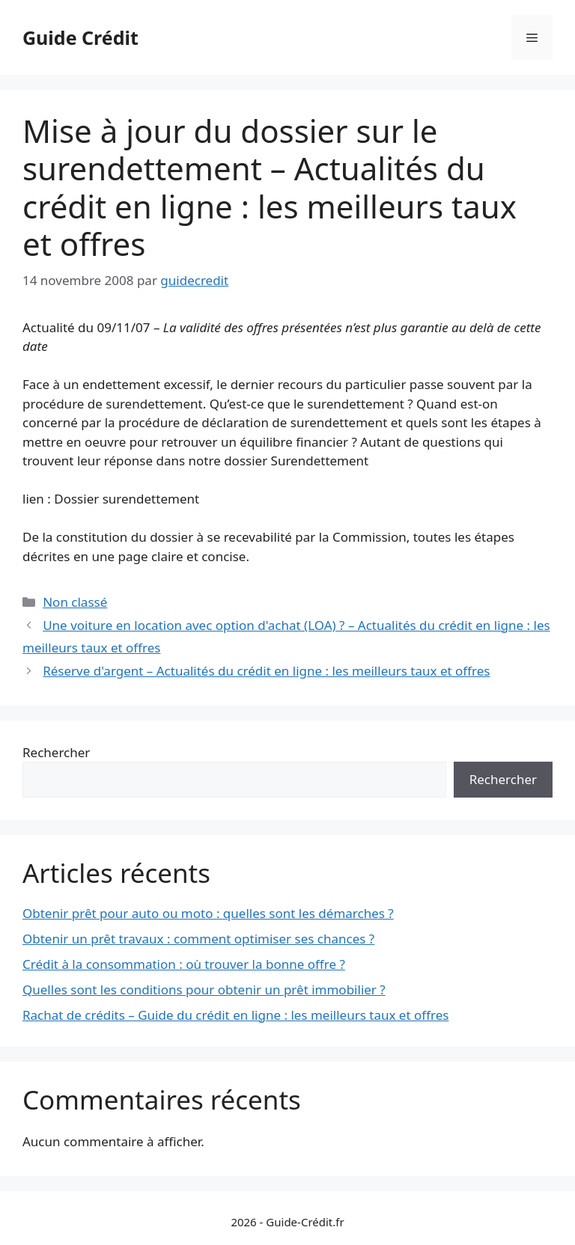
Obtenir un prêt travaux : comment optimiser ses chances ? (198, 938)
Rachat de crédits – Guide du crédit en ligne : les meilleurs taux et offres (235, 1015)
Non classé (75, 602)
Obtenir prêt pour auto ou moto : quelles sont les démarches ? (208, 913)
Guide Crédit (80, 37)
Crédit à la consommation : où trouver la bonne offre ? (183, 964)
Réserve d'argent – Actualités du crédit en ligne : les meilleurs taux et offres (266, 670)
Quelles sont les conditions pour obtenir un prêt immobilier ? (204, 989)
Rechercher (56, 752)
